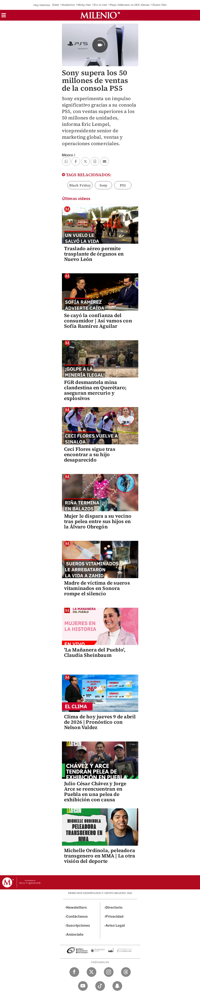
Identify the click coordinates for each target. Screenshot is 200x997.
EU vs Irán (100, 4)
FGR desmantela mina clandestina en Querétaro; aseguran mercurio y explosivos (95, 390)
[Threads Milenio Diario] (126, 972)
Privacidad (114, 916)
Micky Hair (84, 4)
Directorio (114, 907)
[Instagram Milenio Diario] (109, 972)
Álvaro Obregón (162, 4)
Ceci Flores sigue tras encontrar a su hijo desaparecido (89, 454)
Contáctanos (77, 916)
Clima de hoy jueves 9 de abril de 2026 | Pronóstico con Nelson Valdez (100, 722)
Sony (104, 185)
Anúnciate (74, 934)
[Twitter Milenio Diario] (91, 972)
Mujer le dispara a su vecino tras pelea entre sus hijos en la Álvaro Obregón (98, 521)
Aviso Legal (115, 925)
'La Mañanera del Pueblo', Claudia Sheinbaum (95, 652)
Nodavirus (68, 4)
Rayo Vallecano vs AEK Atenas (130, 4)
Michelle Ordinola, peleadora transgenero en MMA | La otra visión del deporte (99, 856)
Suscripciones (78, 925)
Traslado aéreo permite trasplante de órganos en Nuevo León (94, 254)
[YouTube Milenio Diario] (83, 986)
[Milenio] (100, 15)
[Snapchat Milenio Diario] (117, 986)
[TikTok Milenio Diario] (100, 986)
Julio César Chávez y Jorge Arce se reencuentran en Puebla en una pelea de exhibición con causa (95, 791)
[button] (3, 16)
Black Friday (80, 185)
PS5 (123, 185)
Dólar (55, 4)
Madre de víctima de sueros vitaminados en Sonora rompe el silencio (97, 588)
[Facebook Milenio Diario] (74, 972)
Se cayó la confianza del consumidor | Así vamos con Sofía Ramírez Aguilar (98, 320)
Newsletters (76, 907)
